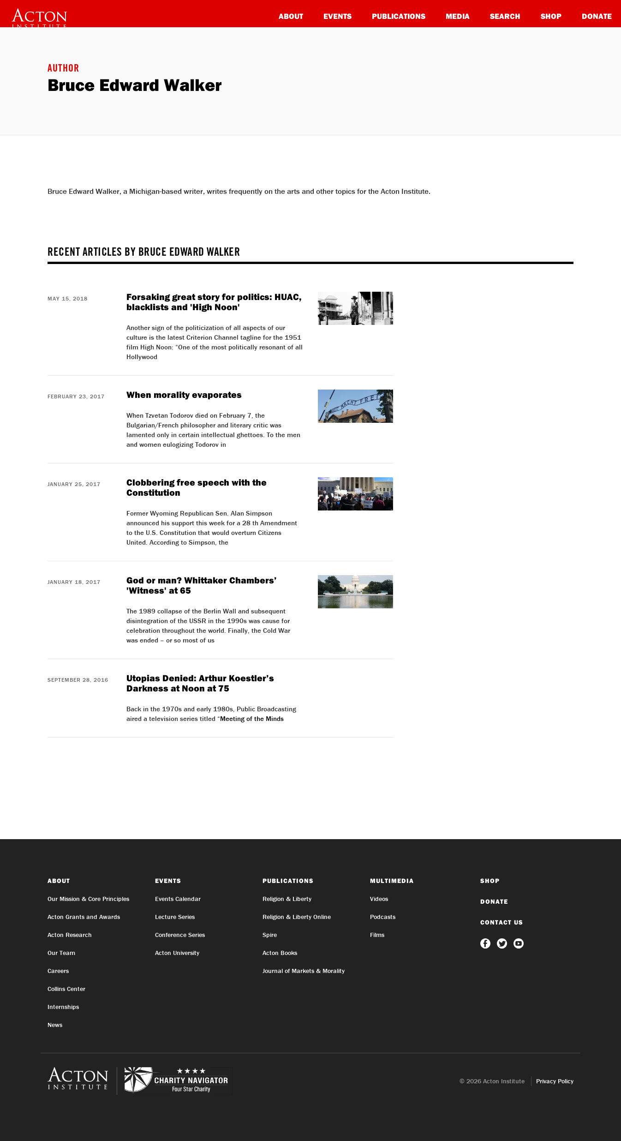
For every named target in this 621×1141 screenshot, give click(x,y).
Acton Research (70, 935)
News (55, 1025)
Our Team (61, 953)
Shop (551, 16)
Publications (398, 16)
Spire (270, 935)
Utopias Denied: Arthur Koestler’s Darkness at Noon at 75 (200, 683)
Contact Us (501, 922)
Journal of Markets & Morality (304, 971)
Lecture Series (175, 917)
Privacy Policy (554, 1081)
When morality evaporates (184, 394)
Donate (597, 16)
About (291, 16)
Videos (379, 899)
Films (377, 935)
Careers (58, 971)
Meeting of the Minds (252, 718)
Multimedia (392, 881)
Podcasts (382, 917)
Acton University (177, 953)
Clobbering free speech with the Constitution (196, 487)
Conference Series (180, 935)
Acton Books (280, 953)
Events (337, 16)
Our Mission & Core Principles (88, 899)
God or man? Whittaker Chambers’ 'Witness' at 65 (201, 585)
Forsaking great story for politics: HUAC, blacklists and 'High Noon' (214, 301)
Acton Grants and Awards (84, 917)
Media (458, 16)
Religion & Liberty (287, 899)
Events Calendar (178, 899)
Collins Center (66, 989)
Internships (63, 1007)
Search (505, 16)
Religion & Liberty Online (297, 917)
